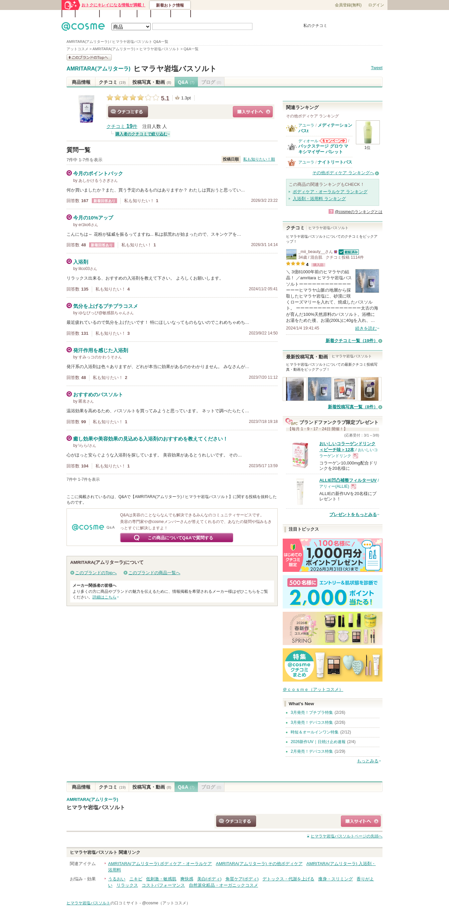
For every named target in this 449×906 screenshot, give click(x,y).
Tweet (376, 67)
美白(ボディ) (209, 878)
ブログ (128, 14)
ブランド (109, 14)
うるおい (116, 878)
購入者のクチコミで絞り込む (141, 134)
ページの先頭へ (346, 836)
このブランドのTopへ (96, 572)
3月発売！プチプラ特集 (312, 712)
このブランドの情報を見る (89, 57)
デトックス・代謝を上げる (288, 878)
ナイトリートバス (335, 162)
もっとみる (367, 760)
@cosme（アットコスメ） (166, 903)
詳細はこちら (104, 597)
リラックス (127, 885)
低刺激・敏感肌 (161, 878)
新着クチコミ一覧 (352, 340)
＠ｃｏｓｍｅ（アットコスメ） (313, 689)
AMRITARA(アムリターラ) (98, 69)
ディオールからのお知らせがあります (333, 141)
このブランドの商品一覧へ (154, 572)
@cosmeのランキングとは (358, 211)
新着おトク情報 (170, 5)
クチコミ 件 (121, 126)
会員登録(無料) (348, 5)
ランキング (87, 14)
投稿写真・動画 (151, 82)
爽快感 (186, 878)
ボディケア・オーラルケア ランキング (330, 191)
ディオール (308, 141)
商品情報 (81, 82)
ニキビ (135, 878)
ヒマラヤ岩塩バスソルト (175, 69)
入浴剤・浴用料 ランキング (319, 198)
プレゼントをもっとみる (353, 514)
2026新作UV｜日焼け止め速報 (318, 741)
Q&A (144, 14)
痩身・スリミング (335, 878)
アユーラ (306, 125)
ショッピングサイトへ (253, 111)
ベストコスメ (269, 14)
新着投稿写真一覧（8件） (353, 406)
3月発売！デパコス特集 (312, 722)
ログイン (376, 5)
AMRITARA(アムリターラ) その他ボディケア (259, 863)
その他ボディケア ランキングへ (343, 172)
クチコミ (112, 82)
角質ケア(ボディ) (242, 878)
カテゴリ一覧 (243, 14)
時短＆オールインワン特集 (315, 732)
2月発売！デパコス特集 (312, 751)
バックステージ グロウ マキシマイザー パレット (323, 149)
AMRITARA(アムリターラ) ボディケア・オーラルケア (160, 863)
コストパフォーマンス (163, 885)
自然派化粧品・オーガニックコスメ (223, 885)
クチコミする (128, 111)
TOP (68, 14)
